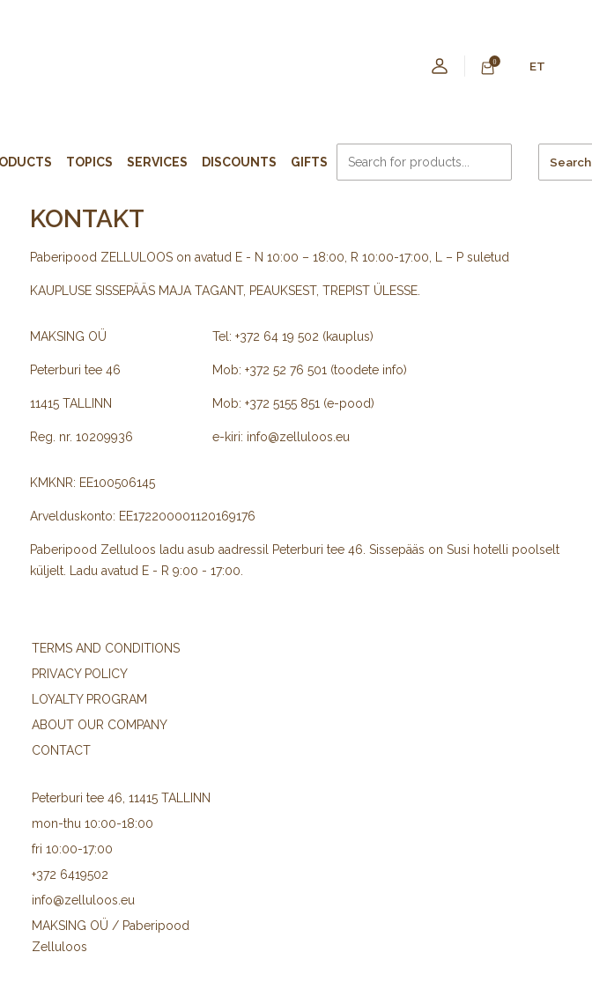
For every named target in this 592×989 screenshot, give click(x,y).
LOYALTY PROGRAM (89, 699)
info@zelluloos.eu (83, 900)
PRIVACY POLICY (80, 674)
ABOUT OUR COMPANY (99, 725)
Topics (89, 162)
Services (157, 162)
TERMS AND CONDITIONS (106, 648)
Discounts (239, 162)
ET (537, 66)
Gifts (309, 162)
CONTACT (61, 750)
